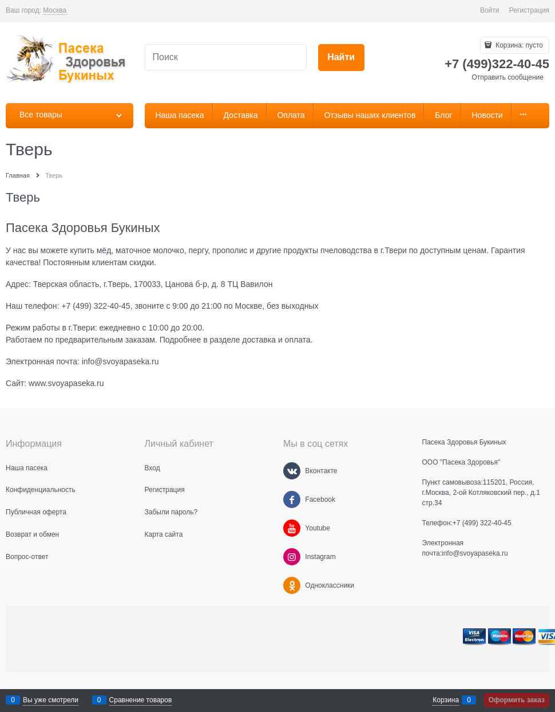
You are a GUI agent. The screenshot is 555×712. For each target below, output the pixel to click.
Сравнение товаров (140, 700)
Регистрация (529, 10)
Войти (489, 10)
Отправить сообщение (507, 77)
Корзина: (518, 45)
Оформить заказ (517, 700)
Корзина (446, 700)
